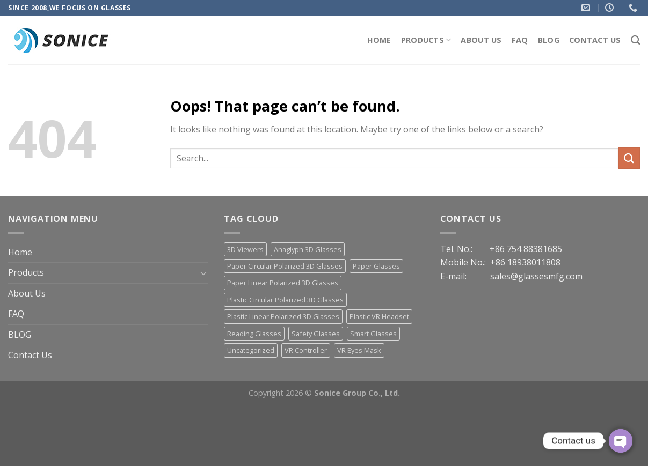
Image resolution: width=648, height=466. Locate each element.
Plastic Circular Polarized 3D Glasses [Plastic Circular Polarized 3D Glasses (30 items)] (285, 300)
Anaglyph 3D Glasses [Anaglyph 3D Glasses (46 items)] (307, 249)
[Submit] (629, 157)
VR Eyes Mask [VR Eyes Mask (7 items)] (359, 350)
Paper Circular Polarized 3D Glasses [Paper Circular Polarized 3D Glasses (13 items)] (285, 266)
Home (379, 40)
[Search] (635, 40)
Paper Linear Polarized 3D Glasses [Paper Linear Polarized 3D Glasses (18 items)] (282, 282)
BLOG (548, 40)
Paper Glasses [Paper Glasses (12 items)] (376, 266)
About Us (481, 40)
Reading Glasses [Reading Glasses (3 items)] (254, 333)
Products (426, 40)
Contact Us (595, 40)
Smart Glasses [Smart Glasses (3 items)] (373, 333)
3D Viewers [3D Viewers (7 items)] (245, 249)
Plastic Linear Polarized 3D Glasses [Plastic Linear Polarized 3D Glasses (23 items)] (283, 316)
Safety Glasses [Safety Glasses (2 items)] (316, 333)
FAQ (520, 40)
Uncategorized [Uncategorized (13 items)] (250, 350)
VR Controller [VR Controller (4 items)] (306, 350)
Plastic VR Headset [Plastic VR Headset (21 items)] (379, 316)
